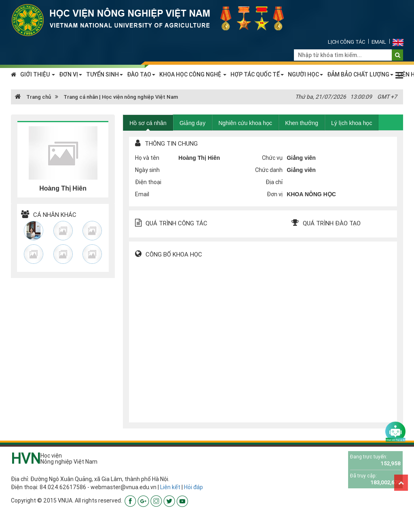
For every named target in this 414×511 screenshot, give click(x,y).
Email (379, 41)
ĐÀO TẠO (141, 74)
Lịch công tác (346, 41)
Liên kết (170, 487)
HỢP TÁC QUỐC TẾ (257, 74)
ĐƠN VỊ (70, 74)
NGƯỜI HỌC (305, 74)
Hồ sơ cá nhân (148, 123)
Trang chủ (33, 96)
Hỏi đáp (193, 487)
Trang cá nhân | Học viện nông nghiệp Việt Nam (120, 96)
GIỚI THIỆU (37, 74)
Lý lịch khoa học (351, 123)
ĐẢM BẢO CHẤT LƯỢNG (360, 74)
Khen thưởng (301, 123)
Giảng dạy (192, 123)
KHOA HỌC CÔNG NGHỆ (192, 74)
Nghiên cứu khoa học (245, 123)
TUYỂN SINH (104, 74)
